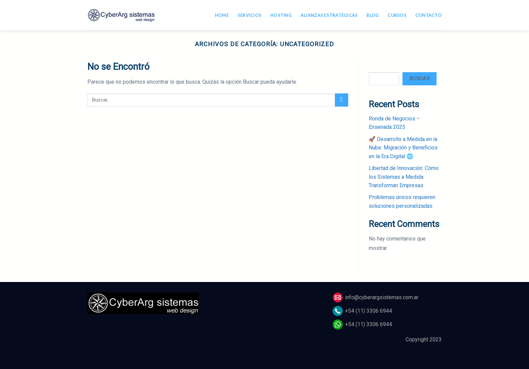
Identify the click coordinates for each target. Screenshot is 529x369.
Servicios (249, 15)
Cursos (397, 15)
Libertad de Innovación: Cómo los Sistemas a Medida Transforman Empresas (404, 177)
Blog (372, 15)
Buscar (376, 65)
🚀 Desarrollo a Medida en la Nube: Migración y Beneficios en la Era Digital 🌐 (403, 148)
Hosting (281, 15)
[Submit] (341, 100)
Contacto (428, 15)
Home (222, 15)
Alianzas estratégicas (329, 15)
